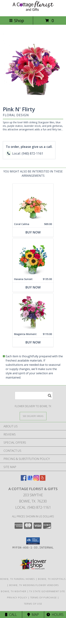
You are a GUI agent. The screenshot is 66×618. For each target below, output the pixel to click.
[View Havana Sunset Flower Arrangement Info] (33, 257)
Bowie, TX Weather (13, 591)
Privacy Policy (17, 597)
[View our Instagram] (36, 480)
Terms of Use (33, 603)
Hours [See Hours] (55, 614)
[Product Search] (34, 396)
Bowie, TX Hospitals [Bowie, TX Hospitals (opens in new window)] (52, 579)
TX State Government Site (47, 591)
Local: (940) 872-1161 (33, 507)
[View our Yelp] (42, 480)
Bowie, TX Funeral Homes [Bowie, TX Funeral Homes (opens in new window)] (17, 579)
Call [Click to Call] (11, 614)
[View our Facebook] (23, 480)
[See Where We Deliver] (33, 416)
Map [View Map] (33, 614)
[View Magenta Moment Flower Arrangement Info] (33, 312)
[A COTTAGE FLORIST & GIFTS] (33, 11)
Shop (16, 20)
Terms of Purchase (43, 597)
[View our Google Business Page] (30, 480)
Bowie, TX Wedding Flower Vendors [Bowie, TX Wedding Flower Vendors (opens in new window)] (34, 585)
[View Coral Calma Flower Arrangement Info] (33, 202)
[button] (33, 540)
